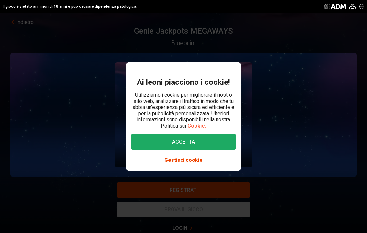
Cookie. (196, 126)
